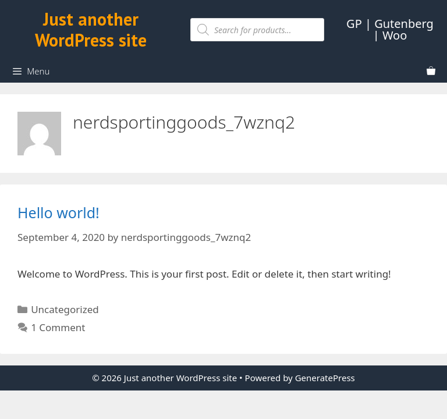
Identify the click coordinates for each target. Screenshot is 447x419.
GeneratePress (325, 378)
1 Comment (58, 327)
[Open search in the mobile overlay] (257, 29)
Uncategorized (65, 309)
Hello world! (58, 212)
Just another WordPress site (91, 29)
